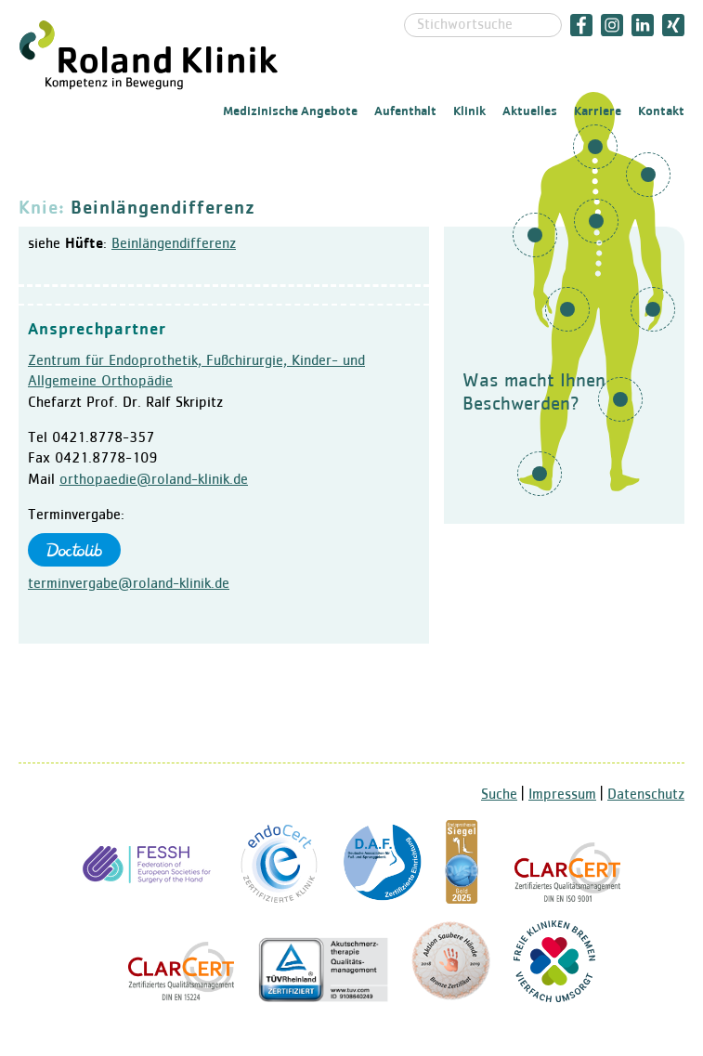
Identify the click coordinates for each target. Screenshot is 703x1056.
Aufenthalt (405, 111)
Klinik (469, 111)
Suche (499, 795)
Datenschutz (645, 795)
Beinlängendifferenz (173, 244)
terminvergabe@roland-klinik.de (128, 584)
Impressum (562, 795)
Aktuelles (529, 111)
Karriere (597, 111)
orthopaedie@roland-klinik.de (153, 480)
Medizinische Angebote (290, 111)
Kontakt (661, 111)
